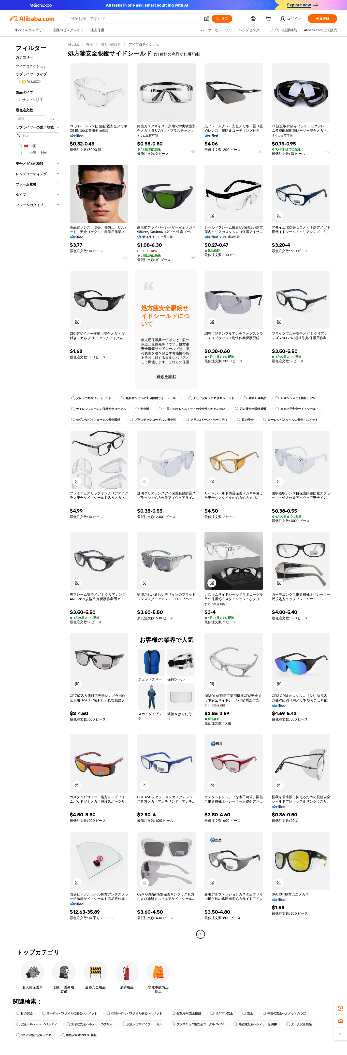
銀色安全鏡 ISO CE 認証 (79, 1035)
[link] (340, 1008)
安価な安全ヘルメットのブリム (89, 1024)
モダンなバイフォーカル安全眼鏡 (95, 420)
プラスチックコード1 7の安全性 (153, 420)
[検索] (222, 19)
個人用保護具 (111, 44)
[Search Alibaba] (135, 18)
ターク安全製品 (299, 1024)
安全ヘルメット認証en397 (295, 398)
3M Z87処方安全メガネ (34, 1035)
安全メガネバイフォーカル (142, 1024)
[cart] (269, 19)
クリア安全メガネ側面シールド (211, 398)
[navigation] (37, 490)
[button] (207, 19)
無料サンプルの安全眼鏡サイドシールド (150, 398)
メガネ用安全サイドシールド (297, 409)
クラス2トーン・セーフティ (207, 420)
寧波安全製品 (255, 398)
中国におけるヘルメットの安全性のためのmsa (192, 409)
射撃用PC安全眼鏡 (186, 1013)
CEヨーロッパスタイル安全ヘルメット (134, 1013)
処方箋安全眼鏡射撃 (250, 409)
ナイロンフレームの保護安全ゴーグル (98, 409)
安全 (89, 44)
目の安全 (245, 420)
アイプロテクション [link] (144, 44)
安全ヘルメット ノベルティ (36, 1024)
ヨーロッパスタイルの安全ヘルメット (290, 420)
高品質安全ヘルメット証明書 (255, 1024)
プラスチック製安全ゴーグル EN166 (198, 1024)
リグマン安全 (221, 1013)
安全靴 (142, 409)
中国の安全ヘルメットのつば (284, 1013)
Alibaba (73, 44)
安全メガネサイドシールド (91, 398)
